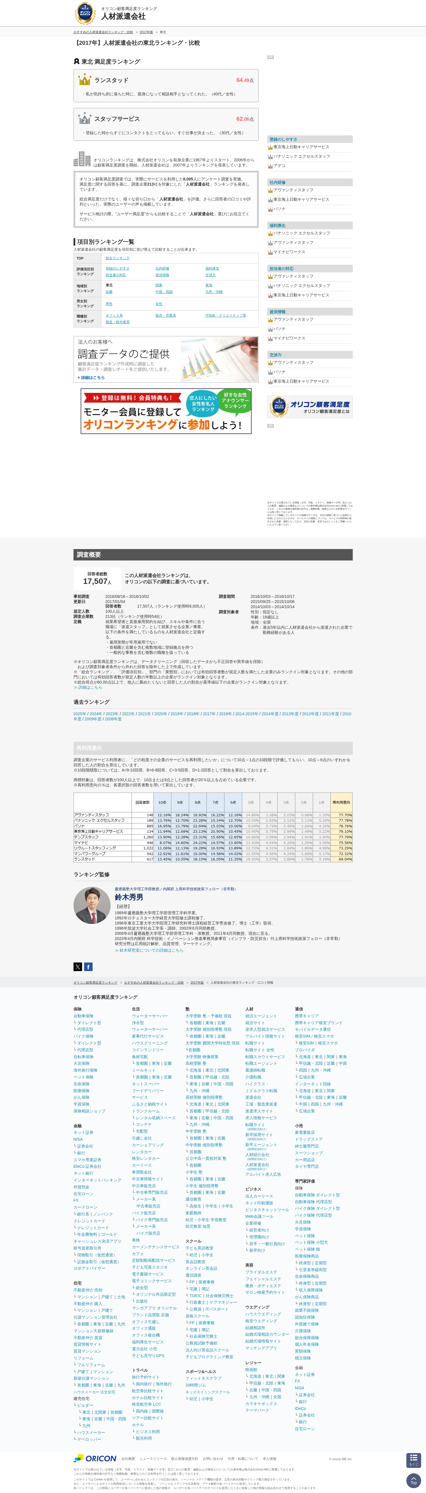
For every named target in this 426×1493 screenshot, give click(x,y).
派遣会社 (253, 1097)
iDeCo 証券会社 (88, 1166)
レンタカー (142, 1152)
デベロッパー (89, 1439)
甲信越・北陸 (217, 1077)
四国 (303, 1070)
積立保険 (303, 1358)
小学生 (227, 1206)
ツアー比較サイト (148, 1418)
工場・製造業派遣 (261, 1104)
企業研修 (253, 1223)
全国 (277, 1396)
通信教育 (193, 1199)
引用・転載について (243, 1459)
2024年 (95, 714)
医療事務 (207, 1282)
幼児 (193, 1255)
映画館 (251, 1369)
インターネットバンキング (97, 1180)
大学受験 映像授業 (202, 1056)
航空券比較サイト (148, 1390)
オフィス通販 (144, 1328)
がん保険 (81, 1097)
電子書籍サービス (148, 1274)
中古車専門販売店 (152, 1192)
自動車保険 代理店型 (313, 1201)
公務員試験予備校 (201, 1343)
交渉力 (210, 275)
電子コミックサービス (152, 1281)
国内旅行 (144, 1384)
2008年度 (113, 719)
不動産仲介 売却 (88, 1290)
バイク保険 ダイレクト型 (317, 1208)
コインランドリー (148, 1050)
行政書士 (197, 1302)
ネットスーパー (146, 1084)
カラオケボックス (261, 1403)
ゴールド (109, 1234)
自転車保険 (83, 1056)
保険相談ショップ (89, 1111)
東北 (86, 1412)
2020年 (160, 714)
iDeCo (300, 1408)
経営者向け (259, 1230)
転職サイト (255, 1043)
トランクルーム (146, 1111)
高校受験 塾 (196, 1063)
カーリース (142, 1165)
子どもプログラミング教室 (209, 1357)
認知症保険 (305, 1317)
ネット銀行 (83, 1173)
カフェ (138, 1253)
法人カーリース (259, 1196)
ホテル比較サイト (148, 1397)
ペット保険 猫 (307, 1249)
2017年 (209, 714)
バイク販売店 (144, 1213)
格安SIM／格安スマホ (314, 1036)
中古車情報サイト (148, 1179)
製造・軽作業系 (118, 322)
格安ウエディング (261, 1321)
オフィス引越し (146, 1321)
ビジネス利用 (148, 1431)
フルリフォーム (91, 1365)
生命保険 (81, 1084)
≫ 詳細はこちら (88, 687)
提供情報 (162, 275)
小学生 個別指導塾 (202, 1185)
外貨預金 (81, 1187)
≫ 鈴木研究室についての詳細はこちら (149, 950)
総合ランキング (118, 258)
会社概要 (128, 1459)
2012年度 (310, 714)
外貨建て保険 (307, 1324)
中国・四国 (164, 292)
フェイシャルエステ (263, 1279)
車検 (136, 1240)
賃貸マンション (87, 1351)
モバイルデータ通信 (313, 1029)
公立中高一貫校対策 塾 (206, 1158)
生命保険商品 (307, 1276)
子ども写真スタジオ (150, 1267)
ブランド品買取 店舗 (150, 1315)
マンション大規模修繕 (93, 1331)
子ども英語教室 (199, 1248)
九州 (121, 1324)
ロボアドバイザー (89, 1268)
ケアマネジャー (223, 1302)
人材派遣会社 (257, 1166)
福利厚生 (212, 268)
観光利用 (144, 1438)
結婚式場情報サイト (263, 1341)
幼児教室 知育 (198, 1226)
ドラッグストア (309, 1139)
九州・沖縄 (214, 292)
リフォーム (83, 1358)
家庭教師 (193, 1213)
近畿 (109, 292)
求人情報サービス (261, 1118)
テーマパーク (257, 1410)
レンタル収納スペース (156, 1118)
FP (192, 1282)
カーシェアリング (148, 1145)
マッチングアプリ (261, 1348)
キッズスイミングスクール (208, 1392)
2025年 (80, 714)
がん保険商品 (307, 1297)
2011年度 (330, 714)
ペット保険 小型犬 (311, 1242)
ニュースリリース (153, 1459)
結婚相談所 (255, 1327)
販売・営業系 (166, 316)
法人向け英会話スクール (207, 1350)
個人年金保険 (307, 1344)
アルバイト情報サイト (265, 1036)
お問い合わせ (213, 1459)
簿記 (205, 1289)
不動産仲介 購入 (88, 1303)
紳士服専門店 (307, 1146)
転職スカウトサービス (265, 1056)
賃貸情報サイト (87, 1344)
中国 (343, 1063)
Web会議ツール (259, 1216)
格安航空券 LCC (146, 1404)
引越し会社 (142, 1138)
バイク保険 (83, 1036)
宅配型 (142, 1131)
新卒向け (257, 1250)
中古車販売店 (144, 1185)
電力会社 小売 (144, 1349)
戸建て (107, 1297)
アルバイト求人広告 (263, 1174)
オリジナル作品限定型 (156, 1294)
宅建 (193, 1289)
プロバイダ (305, 1050)
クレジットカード (89, 1221)
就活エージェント (261, 1016)
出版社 (142, 1301)
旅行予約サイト (146, 1377)
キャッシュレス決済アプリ (97, 1241)
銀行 (81, 1153)
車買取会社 (142, 1172)
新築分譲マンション (91, 1378)
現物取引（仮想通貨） (97, 1255)
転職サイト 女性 (259, 1050)
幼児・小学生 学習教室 (206, 1219)
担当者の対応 (116, 275)
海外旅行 (164, 1384)
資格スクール (197, 1316)
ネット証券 (83, 1132)
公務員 (195, 1309)
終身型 (305, 1263)
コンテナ (144, 1124)
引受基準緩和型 (313, 1269)
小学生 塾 (194, 1172)
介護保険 (303, 1331)
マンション (87, 1297)
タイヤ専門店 (307, 1166)
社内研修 (162, 268)
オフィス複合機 (146, 1335)
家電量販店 (305, 1132)
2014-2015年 (246, 714)
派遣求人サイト (259, 1111)
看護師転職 (255, 1070)
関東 (159, 285)
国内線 (142, 1411)
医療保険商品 (307, 1256)
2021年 (144, 714)
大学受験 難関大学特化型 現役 (213, 1043)
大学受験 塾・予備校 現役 (209, 1016)
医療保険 (81, 1090)
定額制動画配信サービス (154, 1260)
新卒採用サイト (259, 1136)
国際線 (158, 1411)
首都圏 (83, 1324)
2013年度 (290, 714)
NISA (78, 1139)
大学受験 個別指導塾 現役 (209, 1029)
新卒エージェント (261, 1146)
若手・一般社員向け (267, 1243)
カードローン (85, 1207)
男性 (109, 304)
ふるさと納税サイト (150, 1104)
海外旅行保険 (85, 1070)
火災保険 (81, 1063)
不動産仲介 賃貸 (88, 1337)
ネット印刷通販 (259, 1203)
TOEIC (195, 1295)
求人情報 (269, 1459)
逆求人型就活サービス (265, 1029)
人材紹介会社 (257, 1156)
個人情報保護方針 (184, 1459)
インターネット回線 (313, 1084)
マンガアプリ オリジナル (154, 1308)
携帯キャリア (307, 1016)
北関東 (100, 1412)
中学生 (211, 1206)
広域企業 (307, 1077)
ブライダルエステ (261, 1272)
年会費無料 (87, 1234)
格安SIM (306, 1043)
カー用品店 (305, 1160)
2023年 (112, 714)
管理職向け (259, 1237)
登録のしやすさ (118, 268)
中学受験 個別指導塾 (204, 1145)
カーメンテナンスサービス (156, 1247)
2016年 (225, 714)
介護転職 (253, 1077)
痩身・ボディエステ (263, 1285)
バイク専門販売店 (152, 1219)
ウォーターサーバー (150, 1016)
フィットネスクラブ (203, 1378)
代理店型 (85, 1029)
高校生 (195, 1206)
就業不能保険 (307, 1310)
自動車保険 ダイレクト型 (317, 1195)
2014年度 (270, 714)
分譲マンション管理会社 (95, 1317)
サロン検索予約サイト (265, 1292)
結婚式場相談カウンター (267, 1334)
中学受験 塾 (196, 1131)
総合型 (142, 1287)
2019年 (176, 714)
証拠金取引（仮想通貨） (99, 1261)
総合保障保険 (307, 1337)
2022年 (128, 714)
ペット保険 (83, 1077)
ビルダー (85, 1405)
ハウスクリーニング (150, 1043)
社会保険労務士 (220, 1295)
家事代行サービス (148, 1036)
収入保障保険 (311, 1290)
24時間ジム (196, 1385)
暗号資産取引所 (87, 1248)
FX (76, 1200)
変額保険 (303, 1351)
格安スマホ (328, 1043)
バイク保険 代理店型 (313, 1215)
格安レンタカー (146, 1158)
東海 (208, 285)
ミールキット (144, 1070)
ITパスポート (217, 1309)
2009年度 (93, 719)
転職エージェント (261, 1063)
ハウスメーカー (91, 1432)
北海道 (195, 1070)
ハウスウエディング (263, 1314)
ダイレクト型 (89, 1022)
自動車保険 (83, 1016)
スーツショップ (309, 1153)
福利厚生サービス (148, 1342)
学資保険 (81, 1104)
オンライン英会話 (201, 1268)
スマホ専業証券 (87, 1160)
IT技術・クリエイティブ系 (225, 316)
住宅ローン (83, 1193)
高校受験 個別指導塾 (204, 1097)
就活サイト (255, 1022)
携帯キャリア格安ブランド (319, 1022)
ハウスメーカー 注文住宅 (94, 1392)
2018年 (193, 714)
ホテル (138, 1424)
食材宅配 (140, 1056)
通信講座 (193, 1275)
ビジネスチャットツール (267, 1209)
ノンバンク (103, 1214)
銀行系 (83, 1214)
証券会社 (85, 1146)
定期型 (321, 1263)
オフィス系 (114, 316)
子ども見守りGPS (148, 1355)
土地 (121, 1297)
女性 (159, 304)
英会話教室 (195, 1261)
